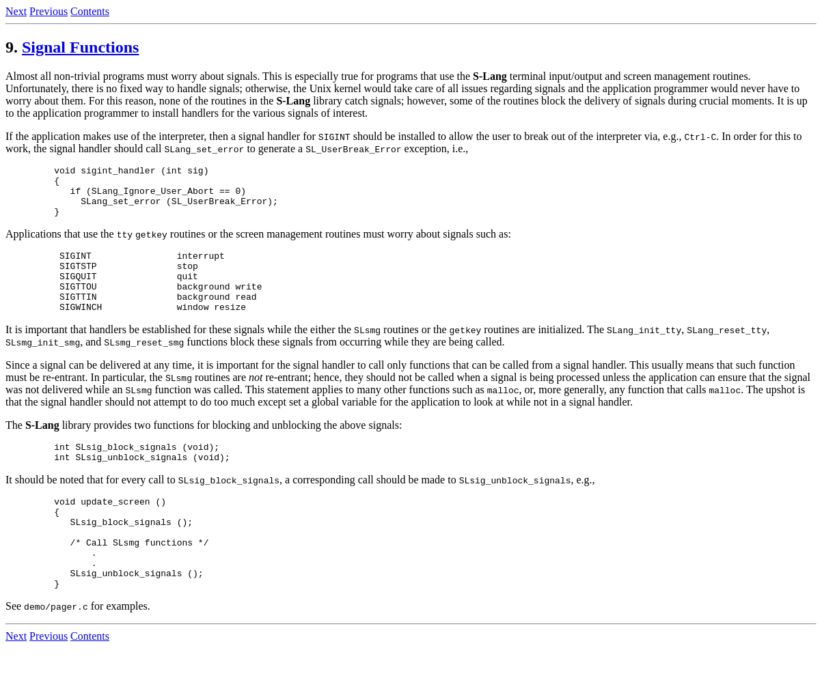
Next (16, 11)
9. (11, 47)
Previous (48, 11)
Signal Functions (80, 47)
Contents (89, 11)
